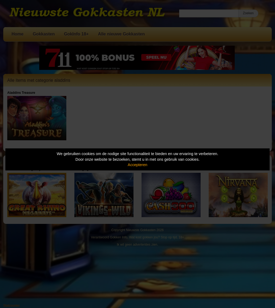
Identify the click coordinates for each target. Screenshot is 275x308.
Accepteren (137, 165)
